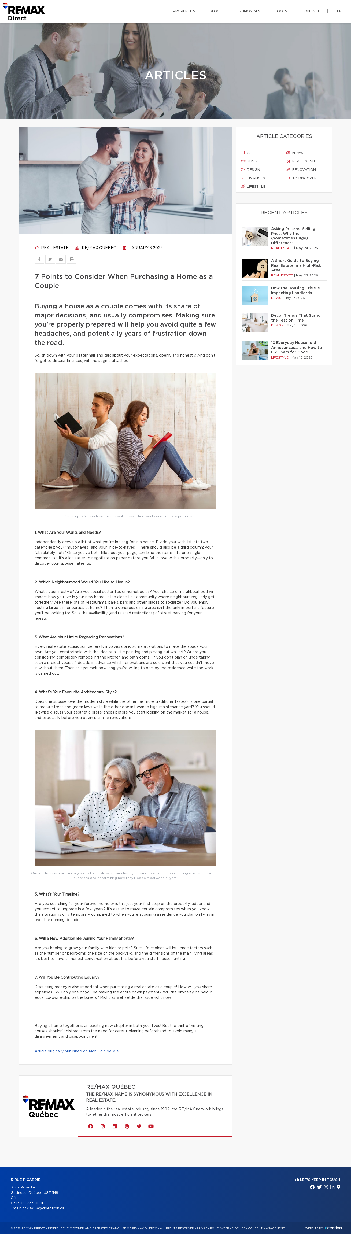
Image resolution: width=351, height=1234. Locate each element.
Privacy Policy (209, 1228)
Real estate (52, 248)
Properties (184, 11)
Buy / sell (254, 161)
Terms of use (234, 1228)
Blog (215, 11)
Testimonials (247, 11)
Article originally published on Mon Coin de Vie (77, 1051)
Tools (281, 11)
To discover (301, 178)
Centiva (333, 1227)
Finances (253, 178)
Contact (311, 11)
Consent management (266, 1228)
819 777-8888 (32, 1203)
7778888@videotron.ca (43, 1208)
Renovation (301, 170)
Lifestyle (253, 187)
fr (339, 11)
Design (250, 170)
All (247, 153)
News (294, 153)
